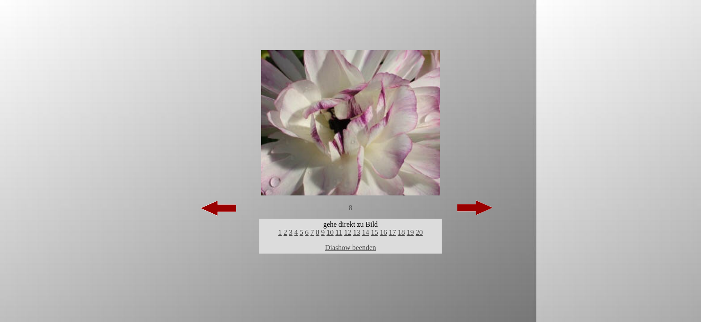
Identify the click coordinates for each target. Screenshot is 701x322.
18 (401, 232)
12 (347, 232)
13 (356, 232)
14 (365, 232)
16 (383, 232)
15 (374, 232)
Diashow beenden (350, 247)
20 (419, 232)
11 (338, 232)
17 (392, 232)
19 (410, 232)
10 (330, 232)
